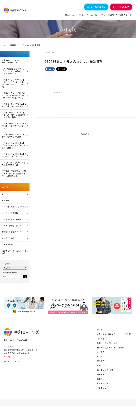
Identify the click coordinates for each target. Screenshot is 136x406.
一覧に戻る (84, 134)
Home (67, 15)
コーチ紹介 (101, 338)
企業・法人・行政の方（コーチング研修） (114, 334)
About (74, 15)
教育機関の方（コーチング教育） (111, 347)
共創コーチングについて (107, 343)
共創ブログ (101, 365)
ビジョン (100, 356)
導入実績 (100, 374)
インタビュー (102, 388)
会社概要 (100, 352)
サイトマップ (102, 383)
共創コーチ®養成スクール (120, 15)
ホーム (2, 45)
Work (97, 15)
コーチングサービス (105, 370)
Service (90, 15)
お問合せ (100, 379)
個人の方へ (101, 361)
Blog (103, 15)
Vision (82, 15)
